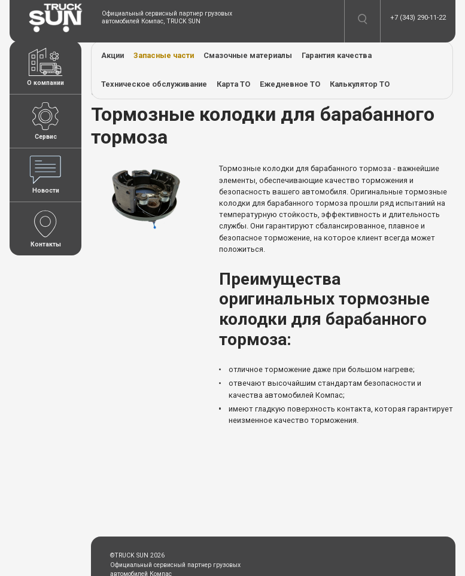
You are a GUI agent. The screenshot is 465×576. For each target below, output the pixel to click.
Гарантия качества (337, 55)
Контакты (45, 228)
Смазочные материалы (247, 55)
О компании (45, 67)
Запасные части (163, 55)
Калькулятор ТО (360, 84)
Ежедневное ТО (290, 84)
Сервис (45, 121)
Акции (112, 55)
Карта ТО (233, 84)
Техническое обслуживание (154, 84)
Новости (45, 175)
